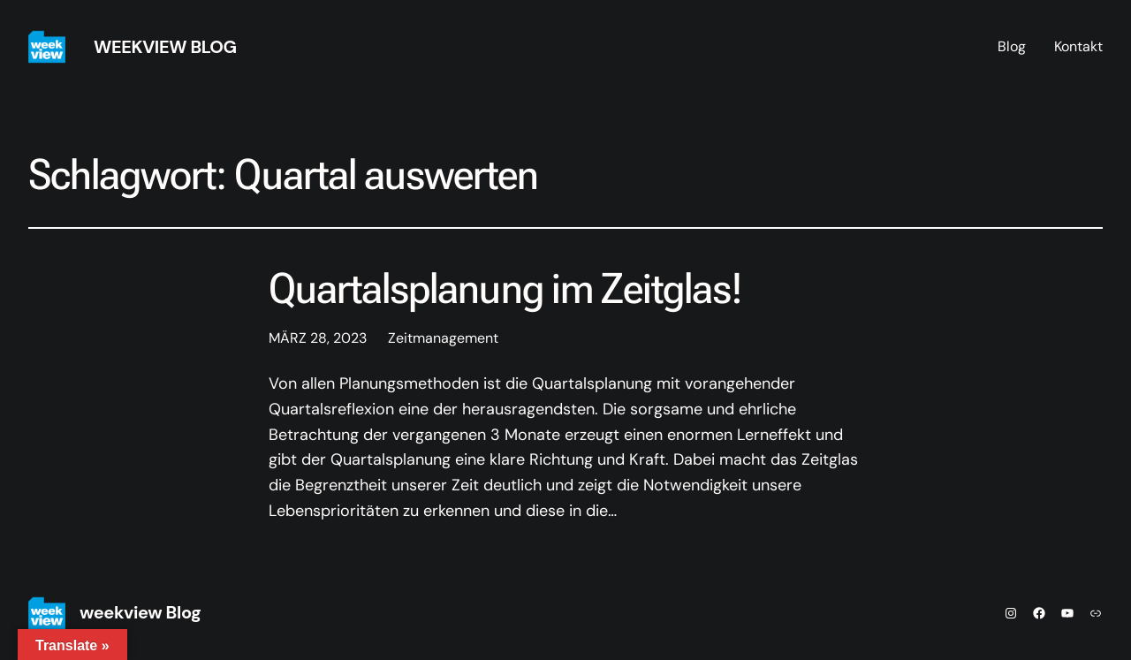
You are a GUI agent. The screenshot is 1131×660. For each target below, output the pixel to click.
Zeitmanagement (443, 338)
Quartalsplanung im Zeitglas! (505, 288)
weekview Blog (165, 46)
